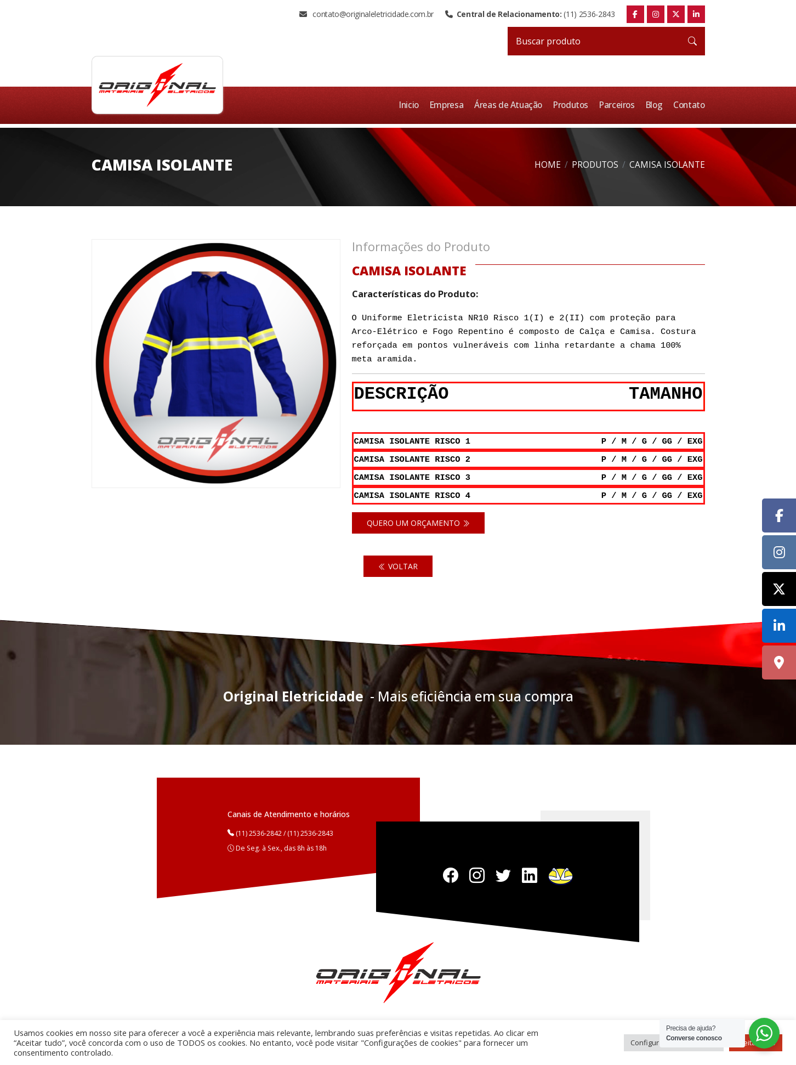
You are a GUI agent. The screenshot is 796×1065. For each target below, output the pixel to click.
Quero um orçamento (418, 520)
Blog (656, 105)
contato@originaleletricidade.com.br (366, 14)
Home (548, 164)
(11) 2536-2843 (530, 14)
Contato (689, 105)
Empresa (451, 105)
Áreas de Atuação (512, 105)
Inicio (414, 105)
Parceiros (619, 105)
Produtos (573, 105)
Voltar (398, 563)
